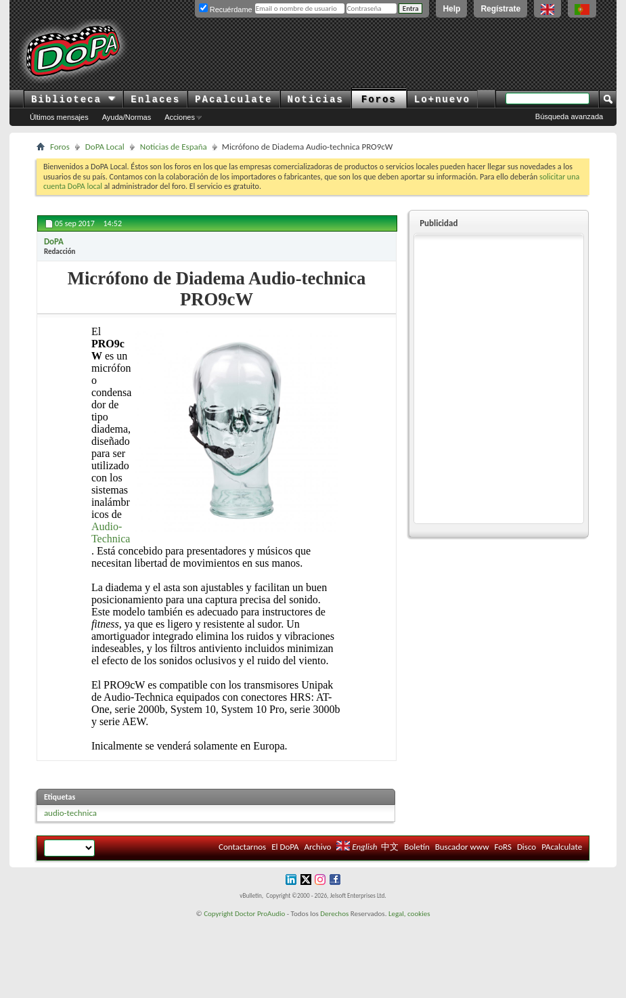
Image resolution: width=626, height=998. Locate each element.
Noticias (316, 99)
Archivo (318, 847)
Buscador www (462, 847)
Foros (379, 99)
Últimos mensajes (59, 117)
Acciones (179, 117)
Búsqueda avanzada (569, 116)
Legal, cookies (409, 913)
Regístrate (500, 9)
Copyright (218, 913)
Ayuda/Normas (127, 117)
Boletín (416, 847)
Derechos (334, 913)
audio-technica (70, 813)
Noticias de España (173, 147)
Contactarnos (242, 847)
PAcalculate (233, 99)
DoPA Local (105, 147)
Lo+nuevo (442, 99)
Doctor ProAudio (260, 913)
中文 (390, 847)
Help (451, 9)
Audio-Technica (111, 532)
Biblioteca (73, 99)
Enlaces (155, 99)
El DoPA (284, 847)
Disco (526, 847)
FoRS (503, 847)
